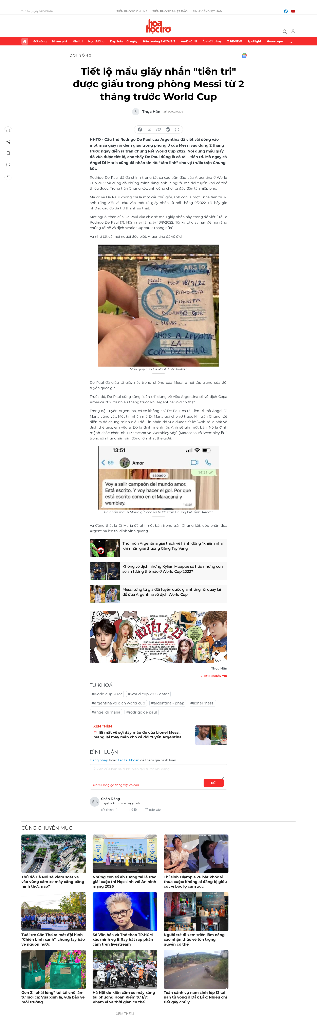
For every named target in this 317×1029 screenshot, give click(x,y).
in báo (167, 129)
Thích (111, 809)
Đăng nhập (99, 760)
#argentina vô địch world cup (118, 703)
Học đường (96, 41)
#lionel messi (202, 703)
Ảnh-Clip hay (212, 41)
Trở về (8, 175)
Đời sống (39, 41)
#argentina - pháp (167, 703)
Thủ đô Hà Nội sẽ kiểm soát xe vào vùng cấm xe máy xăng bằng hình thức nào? (52, 882)
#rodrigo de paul (141, 712)
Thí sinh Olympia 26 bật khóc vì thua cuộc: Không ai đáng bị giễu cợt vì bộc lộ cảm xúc (195, 882)
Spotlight (254, 41)
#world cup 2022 (107, 694)
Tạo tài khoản (128, 760)
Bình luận (8, 164)
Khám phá (59, 41)
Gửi (214, 783)
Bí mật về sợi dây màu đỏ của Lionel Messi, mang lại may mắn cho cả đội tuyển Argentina (137, 734)
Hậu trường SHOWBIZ (159, 41)
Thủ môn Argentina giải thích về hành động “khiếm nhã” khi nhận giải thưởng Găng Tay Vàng (173, 546)
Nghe (8, 130)
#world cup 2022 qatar (148, 694)
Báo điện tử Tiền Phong (158, 26)
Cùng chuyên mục (46, 828)
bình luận (177, 129)
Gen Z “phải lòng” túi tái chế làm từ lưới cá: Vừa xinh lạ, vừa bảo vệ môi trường (53, 997)
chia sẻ (139, 129)
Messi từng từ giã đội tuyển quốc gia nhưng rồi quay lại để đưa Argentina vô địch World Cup (172, 592)
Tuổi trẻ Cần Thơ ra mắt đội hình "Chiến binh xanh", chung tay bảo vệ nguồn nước (53, 940)
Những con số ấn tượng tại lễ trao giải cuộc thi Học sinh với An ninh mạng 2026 (124, 882)
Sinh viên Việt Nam (208, 11)
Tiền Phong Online (132, 11)
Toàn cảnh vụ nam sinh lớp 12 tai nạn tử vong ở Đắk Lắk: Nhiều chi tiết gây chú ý (195, 997)
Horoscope (275, 41)
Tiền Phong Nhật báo (169, 11)
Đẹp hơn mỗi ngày (123, 41)
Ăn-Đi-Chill (189, 41)
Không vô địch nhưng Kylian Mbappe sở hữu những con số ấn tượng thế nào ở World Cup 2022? (173, 569)
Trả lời (133, 809)
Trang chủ (24, 41)
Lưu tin (8, 153)
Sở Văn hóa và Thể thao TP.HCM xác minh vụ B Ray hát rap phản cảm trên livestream (123, 940)
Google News (244, 55)
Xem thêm (292, 41)
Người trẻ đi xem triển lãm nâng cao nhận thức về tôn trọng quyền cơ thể (194, 940)
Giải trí (78, 41)
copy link (158, 129)
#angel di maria (106, 712)
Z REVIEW (234, 41)
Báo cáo (155, 809)
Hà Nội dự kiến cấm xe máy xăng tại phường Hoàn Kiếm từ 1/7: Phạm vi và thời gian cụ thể (124, 997)
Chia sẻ (8, 142)
